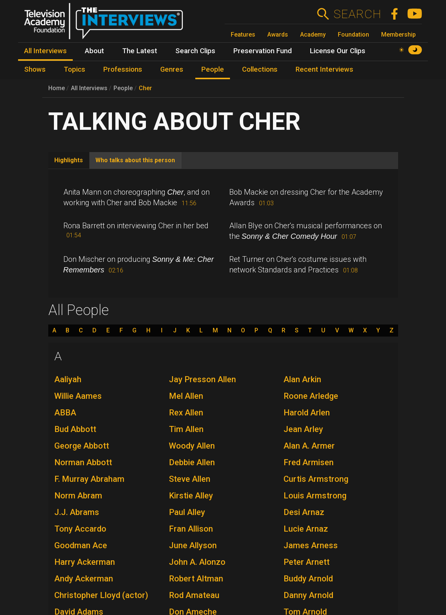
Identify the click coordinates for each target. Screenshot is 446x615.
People (123, 88)
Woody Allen (192, 445)
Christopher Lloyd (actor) (101, 595)
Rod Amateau (194, 595)
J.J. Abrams (76, 512)
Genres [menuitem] (171, 69)
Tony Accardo (80, 529)
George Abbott (81, 445)
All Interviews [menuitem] (45, 51)
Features (243, 34)
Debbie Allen (192, 462)
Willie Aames (78, 396)
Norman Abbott (83, 462)
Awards (277, 34)
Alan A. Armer (309, 445)
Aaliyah (67, 379)
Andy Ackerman (83, 578)
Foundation (353, 34)
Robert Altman (196, 578)
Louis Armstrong (315, 495)
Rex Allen (186, 412)
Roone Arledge (311, 396)
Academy (313, 34)
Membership (398, 34)
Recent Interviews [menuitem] (324, 69)
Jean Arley (303, 429)
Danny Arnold (308, 595)
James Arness (311, 545)
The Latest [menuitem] (139, 51)
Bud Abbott (75, 429)
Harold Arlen (307, 412)
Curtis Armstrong (316, 479)
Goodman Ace (80, 545)
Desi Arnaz (304, 512)
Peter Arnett (307, 562)
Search (357, 14)
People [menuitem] (212, 69)
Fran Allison (191, 529)
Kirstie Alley (191, 495)
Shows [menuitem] (35, 69)
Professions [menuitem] (122, 69)
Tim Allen (186, 429)
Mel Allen (186, 396)
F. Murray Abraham (89, 479)
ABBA (65, 412)
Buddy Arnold (308, 578)
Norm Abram (78, 495)
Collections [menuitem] (259, 69)
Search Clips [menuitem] (195, 51)
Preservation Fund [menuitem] (262, 51)
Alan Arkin (302, 379)
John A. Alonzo (197, 562)
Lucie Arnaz (306, 529)
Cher (145, 88)
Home (56, 88)
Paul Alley (187, 512)
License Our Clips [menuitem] (337, 51)
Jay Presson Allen (202, 379)
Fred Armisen (309, 462)
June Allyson (193, 545)
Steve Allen (189, 479)
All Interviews (89, 88)
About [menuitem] (94, 51)
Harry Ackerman (84, 562)
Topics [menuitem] (74, 69)
